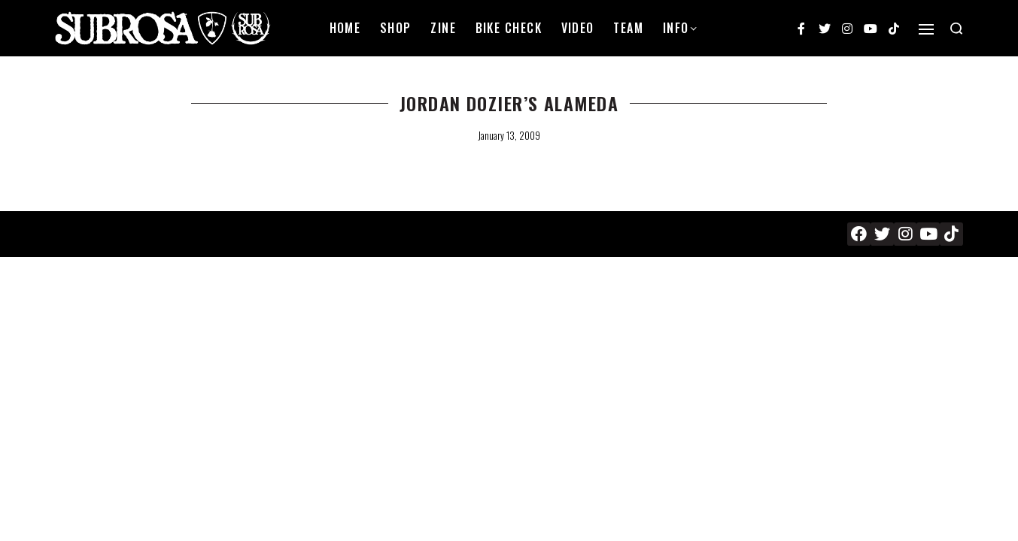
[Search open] (956, 28)
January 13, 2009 (509, 135)
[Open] (926, 29)
